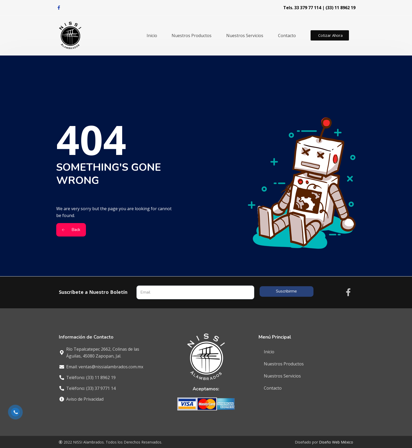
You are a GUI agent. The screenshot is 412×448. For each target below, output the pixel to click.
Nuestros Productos (192, 35)
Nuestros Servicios (244, 35)
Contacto (287, 35)
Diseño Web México (336, 442)
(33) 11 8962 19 (341, 8)
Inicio (152, 35)
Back (71, 230)
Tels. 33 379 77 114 (302, 8)
